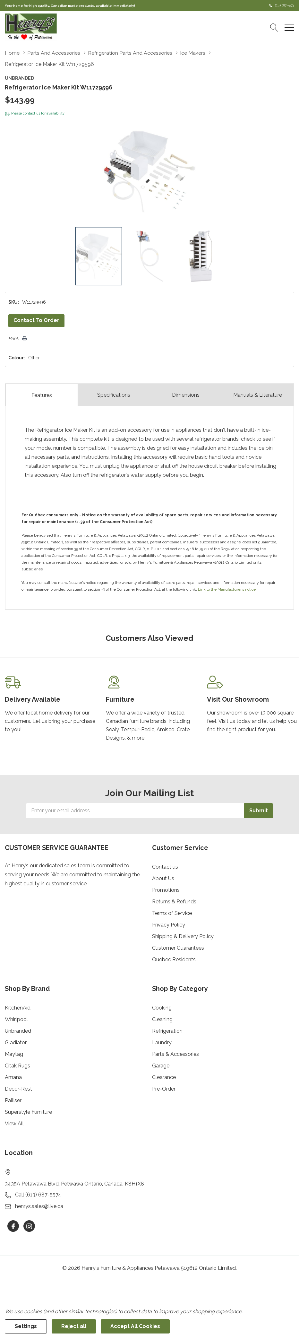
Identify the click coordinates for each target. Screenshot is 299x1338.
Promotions (166, 890)
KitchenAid (17, 1008)
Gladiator (16, 1042)
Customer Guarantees (178, 948)
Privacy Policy (168, 925)
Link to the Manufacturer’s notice (227, 589)
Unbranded (18, 1031)
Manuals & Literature (257, 395)
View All (14, 1124)
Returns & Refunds (174, 902)
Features (41, 395)
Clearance (164, 1077)
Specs (113, 395)
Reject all (73, 1326)
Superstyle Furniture (28, 1112)
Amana (13, 1077)
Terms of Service (172, 913)
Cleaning (162, 1019)
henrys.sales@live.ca (39, 1206)
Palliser (13, 1100)
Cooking (162, 1008)
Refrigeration (167, 1031)
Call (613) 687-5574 (38, 1195)
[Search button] (274, 27)
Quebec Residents (174, 959)
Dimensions (186, 395)
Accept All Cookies (135, 1326)
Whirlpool (16, 1019)
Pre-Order (163, 1089)
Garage (160, 1066)
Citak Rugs (17, 1066)
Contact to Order (36, 320)
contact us (31, 113)
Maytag (14, 1054)
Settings (26, 1326)
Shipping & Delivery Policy (183, 936)
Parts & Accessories (175, 1054)
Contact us (165, 867)
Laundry (162, 1042)
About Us (163, 878)
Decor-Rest (18, 1089)
